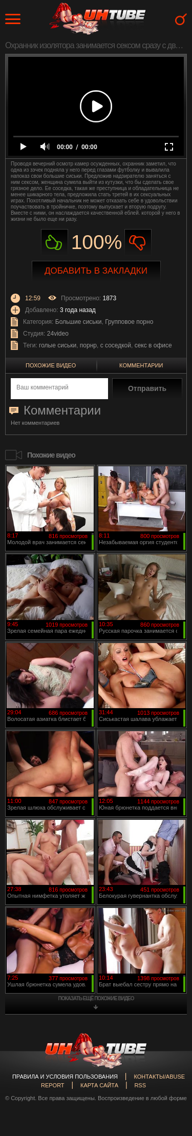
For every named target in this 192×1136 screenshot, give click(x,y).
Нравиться (54, 242)
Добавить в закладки (96, 271)
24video (58, 333)
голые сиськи (57, 345)
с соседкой (115, 345)
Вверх (169, 1067)
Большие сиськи (78, 321)
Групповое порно (129, 321)
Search (181, 19)
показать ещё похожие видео (96, 998)
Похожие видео (51, 365)
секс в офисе (153, 345)
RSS (140, 1085)
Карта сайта (99, 1085)
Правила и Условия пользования (65, 1076)
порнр (88, 345)
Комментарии (141, 365)
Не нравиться (138, 242)
